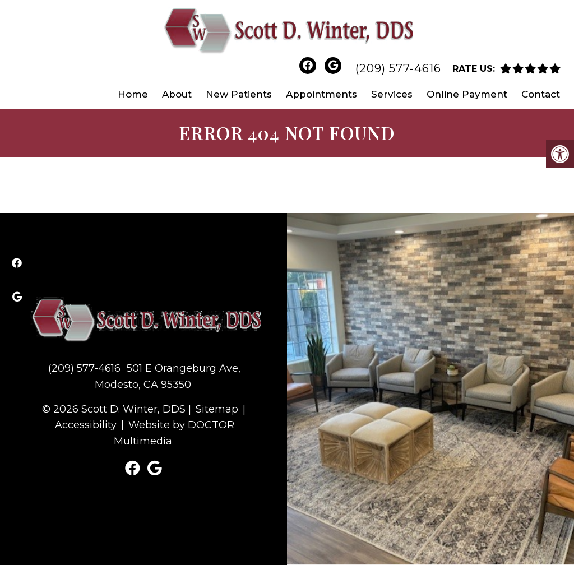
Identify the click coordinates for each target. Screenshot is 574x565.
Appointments (321, 94)
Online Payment (467, 94)
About (177, 94)
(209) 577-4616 (398, 68)
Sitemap (217, 409)
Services (392, 94)
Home (133, 94)
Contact (540, 94)
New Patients (239, 94)
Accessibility (86, 425)
